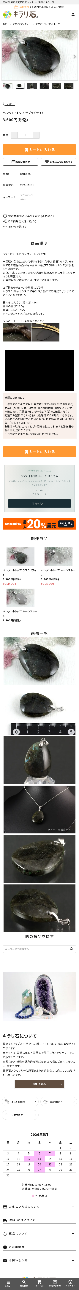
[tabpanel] (39, 55)
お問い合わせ (20, 162)
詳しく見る (39, 1084)
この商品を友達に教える (20, 221)
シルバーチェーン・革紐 (16, 321)
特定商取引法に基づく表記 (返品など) (28, 216)
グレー (23, 199)
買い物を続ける (15, 226)
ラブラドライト (27, 195)
